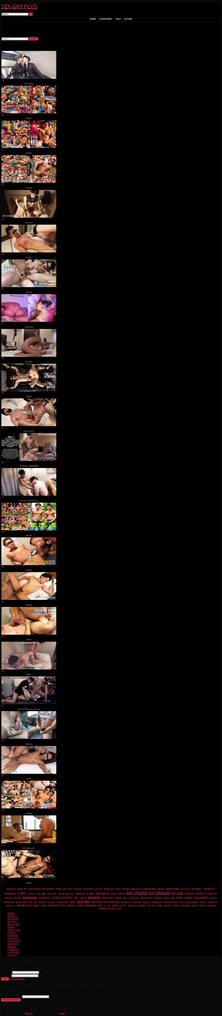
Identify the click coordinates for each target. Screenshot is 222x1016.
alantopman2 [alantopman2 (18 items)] (11, 889)
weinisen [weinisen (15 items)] (202, 905)
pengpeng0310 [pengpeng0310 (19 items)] (156, 902)
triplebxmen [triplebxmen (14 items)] (168, 905)
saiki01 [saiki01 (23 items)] (203, 902)
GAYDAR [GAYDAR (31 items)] (189, 893)
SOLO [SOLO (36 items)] (63, 905)
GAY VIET (13, 938)
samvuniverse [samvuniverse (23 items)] (212, 902)
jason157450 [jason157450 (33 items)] (107, 897)
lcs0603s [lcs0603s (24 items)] (179, 897)
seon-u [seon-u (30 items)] (44, 905)
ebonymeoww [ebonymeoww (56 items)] (102, 893)
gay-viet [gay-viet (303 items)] (177, 893)
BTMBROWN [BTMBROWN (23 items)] (209, 889)
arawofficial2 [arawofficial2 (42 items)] (35, 888)
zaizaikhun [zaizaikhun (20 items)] (103, 908)
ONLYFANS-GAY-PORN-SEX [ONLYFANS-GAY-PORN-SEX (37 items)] (105, 902)
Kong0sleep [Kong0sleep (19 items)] (157, 898)
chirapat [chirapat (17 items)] (61, 894)
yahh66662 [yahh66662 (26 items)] (211, 905)
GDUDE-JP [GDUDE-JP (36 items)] (200, 893)
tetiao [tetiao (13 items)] (109, 905)
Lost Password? (17, 978)
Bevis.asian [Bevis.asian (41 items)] (109, 888)
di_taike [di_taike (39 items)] (90, 893)
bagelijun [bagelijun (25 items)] (98, 888)
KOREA (11, 946)
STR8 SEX (12, 949)
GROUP (11, 932)
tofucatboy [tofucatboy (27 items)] (141, 905)
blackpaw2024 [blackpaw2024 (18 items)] (136, 889)
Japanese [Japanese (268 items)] (94, 897)
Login (5, 979)
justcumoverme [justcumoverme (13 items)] (134, 898)
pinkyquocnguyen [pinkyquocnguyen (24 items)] (170, 902)
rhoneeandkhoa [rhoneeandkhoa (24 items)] (192, 902)
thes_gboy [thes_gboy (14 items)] (122, 905)
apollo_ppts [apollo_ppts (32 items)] (22, 888)
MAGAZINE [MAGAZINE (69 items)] (201, 897)
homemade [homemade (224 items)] (29, 897)
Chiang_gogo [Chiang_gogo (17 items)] (52, 894)
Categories (105, 19)
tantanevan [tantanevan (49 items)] (90, 905)
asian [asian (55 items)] (58, 888)
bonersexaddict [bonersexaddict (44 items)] (173, 888)
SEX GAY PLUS (19, 6)
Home (93, 19)
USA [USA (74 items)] (176, 905)
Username (6, 972)
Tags (118, 19)
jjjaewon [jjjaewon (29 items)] (117, 897)
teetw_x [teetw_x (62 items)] (101, 905)
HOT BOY (12, 944)
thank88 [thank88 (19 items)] (115, 905)
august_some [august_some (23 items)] (67, 889)
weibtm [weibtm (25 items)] (195, 905)
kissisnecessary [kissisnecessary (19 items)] (146, 898)
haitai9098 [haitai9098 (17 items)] (17, 898)
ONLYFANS (13, 924)
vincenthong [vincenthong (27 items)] (185, 905)
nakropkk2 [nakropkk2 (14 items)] (51, 902)
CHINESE (12, 935)
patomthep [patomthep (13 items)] (146, 902)
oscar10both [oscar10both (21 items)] (137, 902)
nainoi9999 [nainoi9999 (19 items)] (42, 902)
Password (6, 975)
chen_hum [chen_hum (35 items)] (40, 893)
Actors (128, 19)
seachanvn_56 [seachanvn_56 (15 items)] (10, 905)
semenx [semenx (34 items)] (36, 905)
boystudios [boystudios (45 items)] (197, 888)
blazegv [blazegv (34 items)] (160, 888)
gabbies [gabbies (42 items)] (121, 893)
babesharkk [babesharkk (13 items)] (77, 889)
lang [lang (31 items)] (173, 897)
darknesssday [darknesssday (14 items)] (69, 893)
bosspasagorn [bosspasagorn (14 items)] (185, 889)
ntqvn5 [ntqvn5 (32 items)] (73, 902)
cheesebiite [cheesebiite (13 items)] (31, 893)
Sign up (28, 1013)
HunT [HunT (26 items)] (76, 897)
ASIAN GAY (14, 930)
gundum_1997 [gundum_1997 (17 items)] (212, 894)
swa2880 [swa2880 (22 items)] (80, 905)
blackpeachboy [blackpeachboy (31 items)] (149, 888)
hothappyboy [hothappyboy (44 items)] (45, 897)
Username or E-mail (11, 996)
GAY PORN (13, 952)
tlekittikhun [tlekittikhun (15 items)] (131, 905)
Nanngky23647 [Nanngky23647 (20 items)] (62, 902)
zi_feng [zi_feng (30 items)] (112, 908)
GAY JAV (12, 955)
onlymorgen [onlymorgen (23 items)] (126, 902)
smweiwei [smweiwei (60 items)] (53, 905)
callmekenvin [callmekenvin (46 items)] (10, 893)
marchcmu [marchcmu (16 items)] (213, 898)
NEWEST (12, 916)
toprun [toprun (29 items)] (159, 905)
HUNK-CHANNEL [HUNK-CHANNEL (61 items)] (62, 897)
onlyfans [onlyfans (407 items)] (83, 901)
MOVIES (12, 921)
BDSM (10, 927)
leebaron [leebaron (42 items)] (188, 897)
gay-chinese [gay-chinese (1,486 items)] (137, 892)
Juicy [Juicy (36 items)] (125, 897)
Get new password (10, 1000)
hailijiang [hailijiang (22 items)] (8, 898)
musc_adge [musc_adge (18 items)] (33, 902)
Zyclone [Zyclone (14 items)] (119, 908)
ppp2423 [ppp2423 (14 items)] (182, 902)
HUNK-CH (13, 919)
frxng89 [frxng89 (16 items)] (114, 893)
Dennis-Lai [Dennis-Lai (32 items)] (80, 893)
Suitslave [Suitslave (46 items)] (71, 905)
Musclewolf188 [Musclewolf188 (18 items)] (21, 902)
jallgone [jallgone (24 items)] (83, 897)
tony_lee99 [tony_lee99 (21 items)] (151, 905)
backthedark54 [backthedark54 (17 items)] (88, 889)
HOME (11, 913)
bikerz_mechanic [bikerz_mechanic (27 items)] (123, 888)
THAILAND (13, 941)
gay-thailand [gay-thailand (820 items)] (159, 892)
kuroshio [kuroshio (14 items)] (166, 898)
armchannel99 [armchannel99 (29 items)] (48, 888)
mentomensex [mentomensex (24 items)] (8, 902)
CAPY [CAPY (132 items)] (22, 893)
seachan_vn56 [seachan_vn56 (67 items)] (24, 905)
